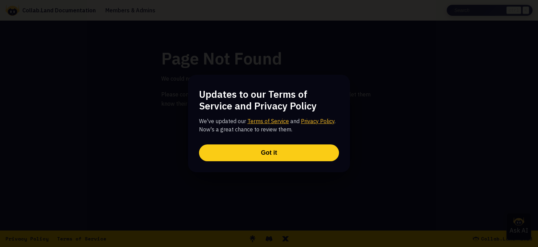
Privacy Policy (318, 121)
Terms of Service (268, 121)
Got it (269, 152)
